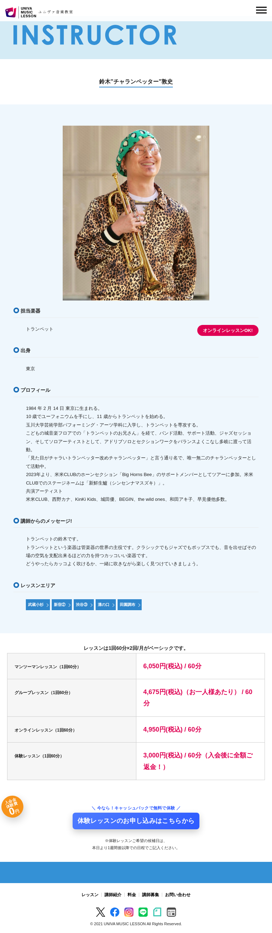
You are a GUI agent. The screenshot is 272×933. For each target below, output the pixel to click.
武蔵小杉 (36, 604)
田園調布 (127, 604)
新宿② (60, 604)
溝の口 (103, 604)
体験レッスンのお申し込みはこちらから (136, 820)
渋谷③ (81, 604)
